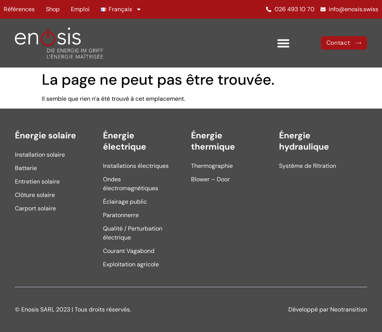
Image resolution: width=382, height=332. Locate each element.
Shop (53, 9)
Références (19, 9)
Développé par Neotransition (327, 309)
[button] (283, 43)
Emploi (80, 9)
